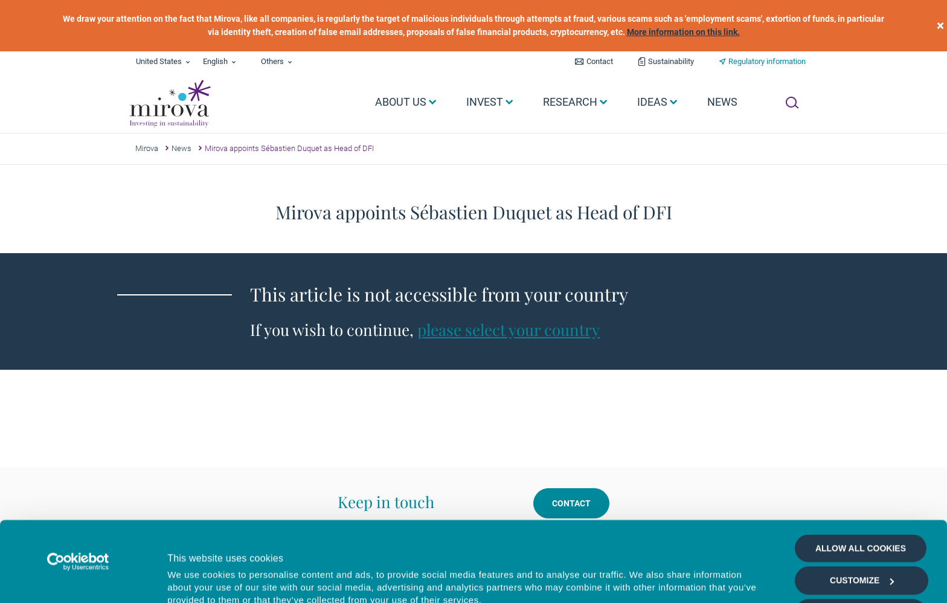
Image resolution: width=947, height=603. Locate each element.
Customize (862, 506)
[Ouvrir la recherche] (792, 102)
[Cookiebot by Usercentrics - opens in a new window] (78, 486)
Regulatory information (767, 61)
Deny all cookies (860, 570)
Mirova (146, 148)
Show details (643, 580)
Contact (599, 61)
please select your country (508, 329)
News (181, 148)
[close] (940, 26)
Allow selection (860, 538)
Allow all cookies (860, 473)
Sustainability (671, 61)
